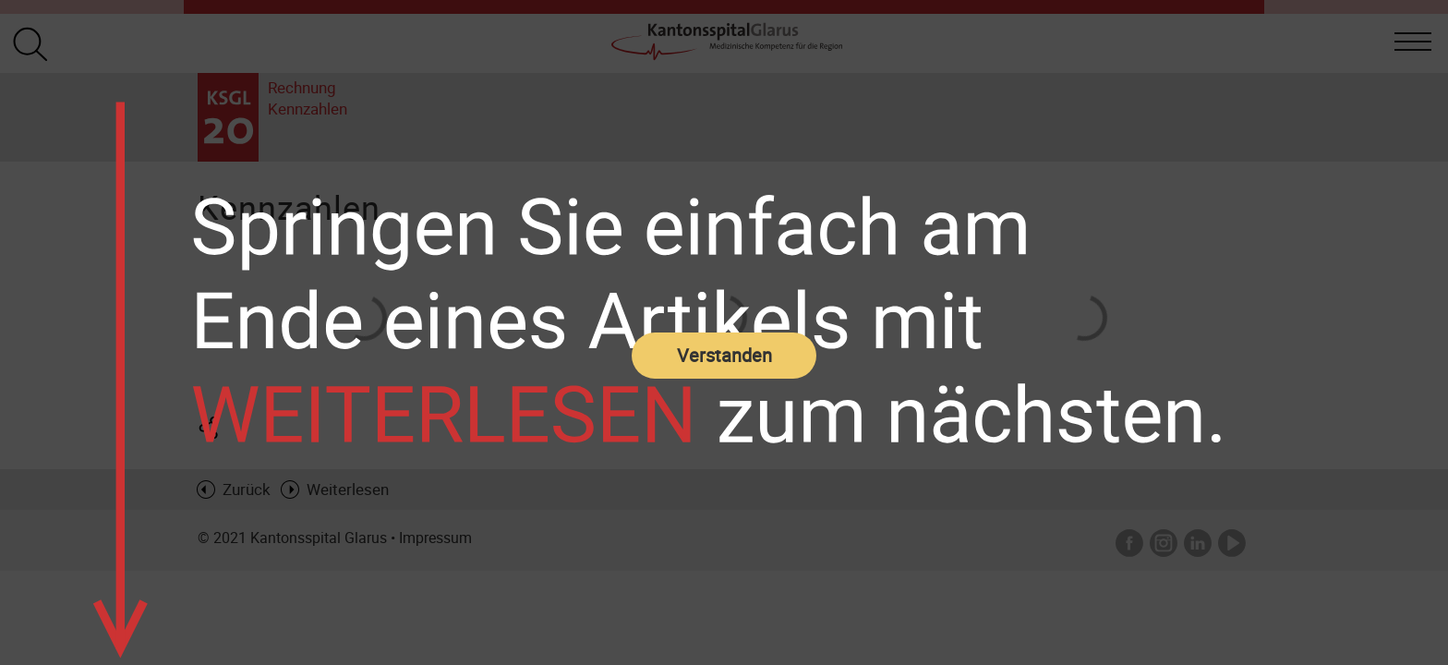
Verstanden (724, 355)
